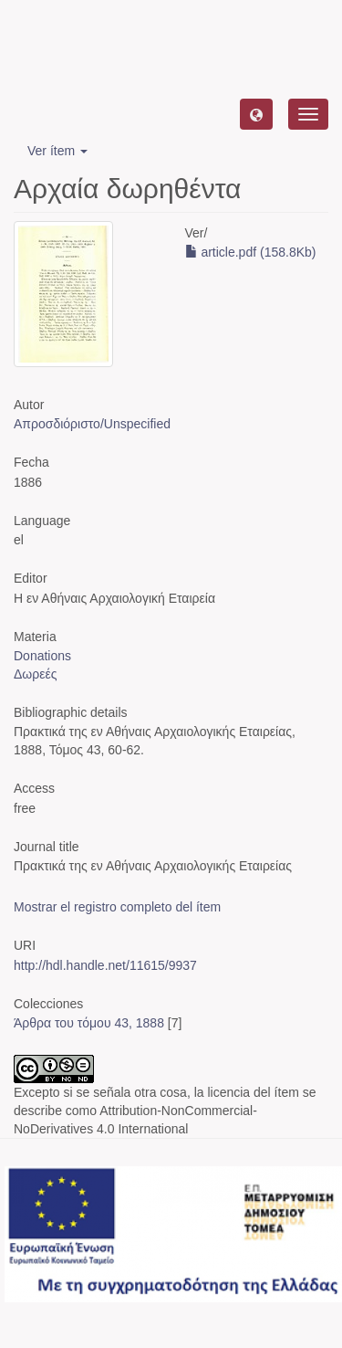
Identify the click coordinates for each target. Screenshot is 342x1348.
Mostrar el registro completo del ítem (117, 907)
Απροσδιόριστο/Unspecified (92, 423)
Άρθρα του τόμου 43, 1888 (89, 1023)
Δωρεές (35, 674)
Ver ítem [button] (57, 150)
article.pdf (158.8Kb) (250, 252)
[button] (256, 114)
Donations (42, 655)
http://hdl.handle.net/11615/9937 (105, 965)
